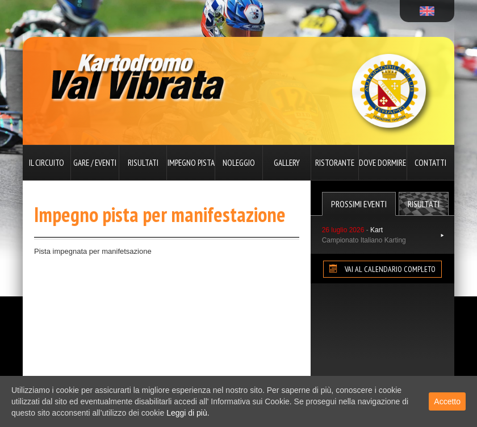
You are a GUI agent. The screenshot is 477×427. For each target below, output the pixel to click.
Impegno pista (191, 162)
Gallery (287, 162)
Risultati (143, 162)
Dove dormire (382, 162)
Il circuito (46, 162)
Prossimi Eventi (359, 204)
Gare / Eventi (94, 162)
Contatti (430, 162)
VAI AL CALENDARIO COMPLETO (382, 269)
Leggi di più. (188, 412)
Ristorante (334, 162)
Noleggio (239, 162)
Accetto (447, 401)
